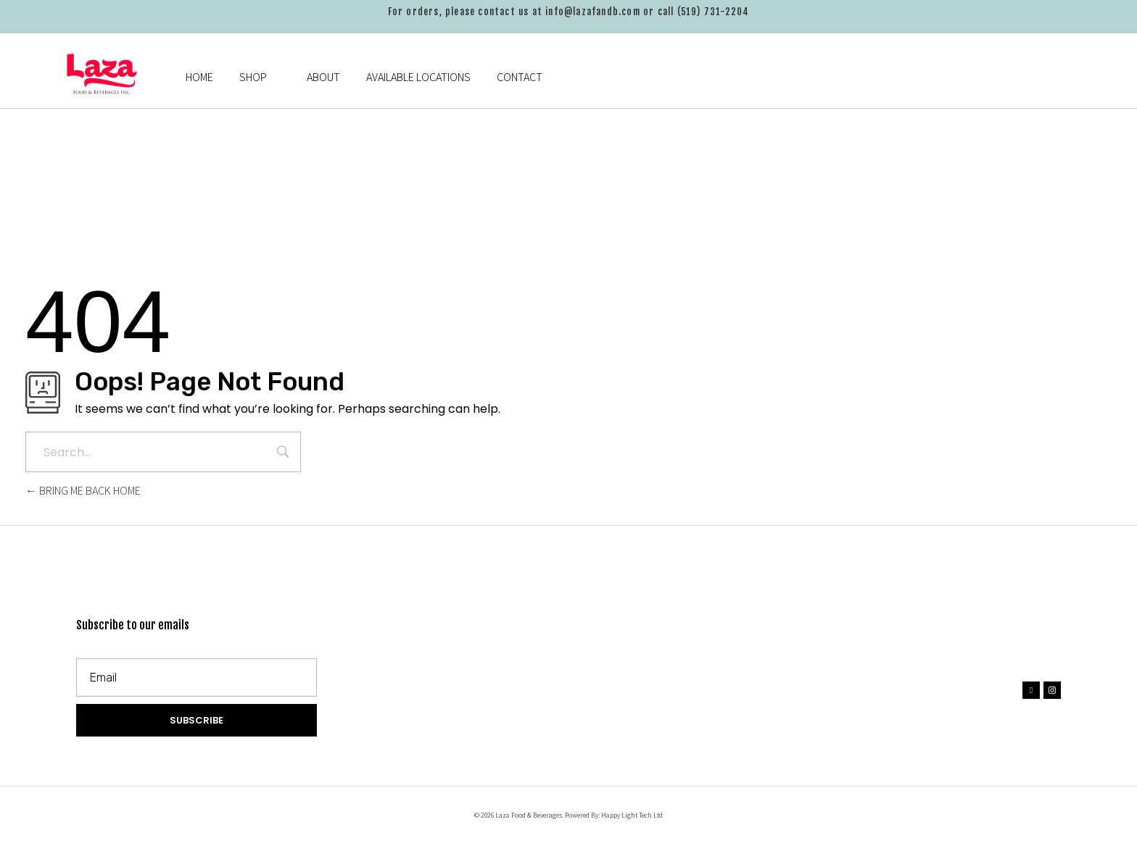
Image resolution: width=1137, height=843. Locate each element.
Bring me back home (83, 490)
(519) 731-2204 (713, 11)
